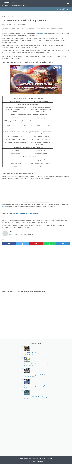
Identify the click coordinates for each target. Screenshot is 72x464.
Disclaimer (35, 458)
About (21, 458)
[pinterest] (36, 243)
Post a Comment (22, 24)
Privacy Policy (43, 458)
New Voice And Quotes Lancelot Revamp (25, 213)
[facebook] (9, 243)
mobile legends (41, 33)
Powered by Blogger (38, 461)
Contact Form (27, 458)
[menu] (4, 9)
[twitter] (22, 243)
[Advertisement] (36, 268)
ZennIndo (8, 2)
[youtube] (68, 3)
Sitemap (50, 458)
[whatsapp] (49, 243)
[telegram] (63, 243)
